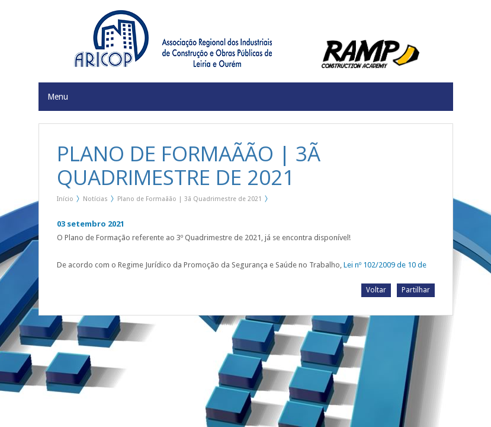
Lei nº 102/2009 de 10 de (385, 264)
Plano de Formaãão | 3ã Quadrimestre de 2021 (189, 199)
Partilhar (416, 290)
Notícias (95, 199)
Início (65, 199)
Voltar (376, 290)
